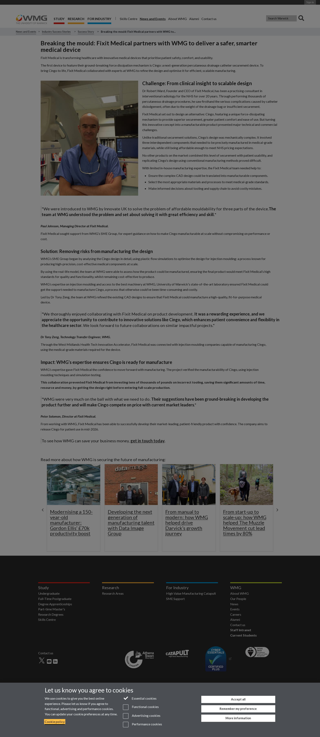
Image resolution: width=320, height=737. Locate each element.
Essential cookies (140, 698)
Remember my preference (238, 708)
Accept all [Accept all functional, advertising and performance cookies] (238, 699)
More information (238, 718)
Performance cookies (142, 724)
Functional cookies (141, 707)
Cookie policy (55, 722)
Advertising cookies (141, 716)
